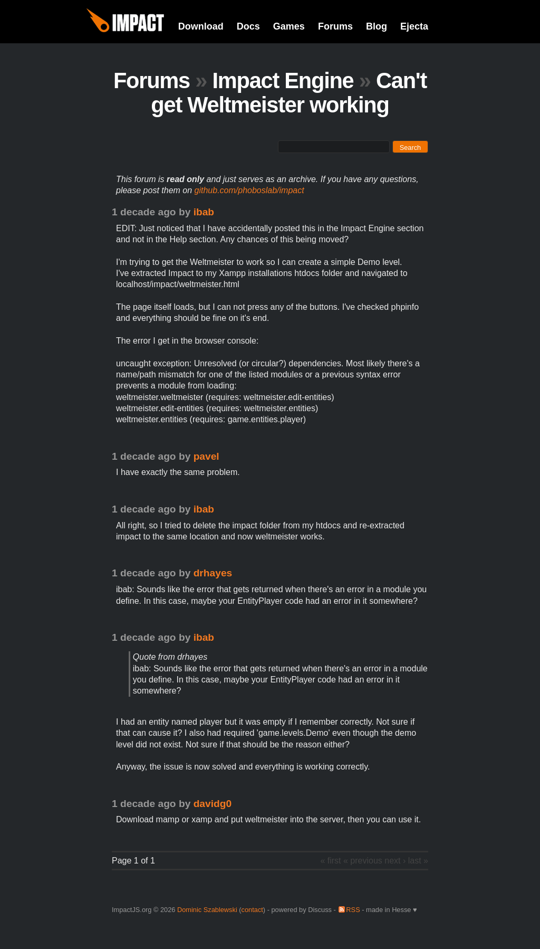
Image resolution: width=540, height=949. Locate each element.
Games (289, 26)
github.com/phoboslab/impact (249, 190)
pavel (206, 456)
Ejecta (414, 26)
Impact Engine (282, 80)
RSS (353, 910)
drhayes (213, 572)
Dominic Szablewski (207, 910)
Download (201, 26)
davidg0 (213, 803)
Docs (248, 26)
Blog (376, 26)
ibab (204, 211)
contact (252, 910)
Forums (335, 26)
